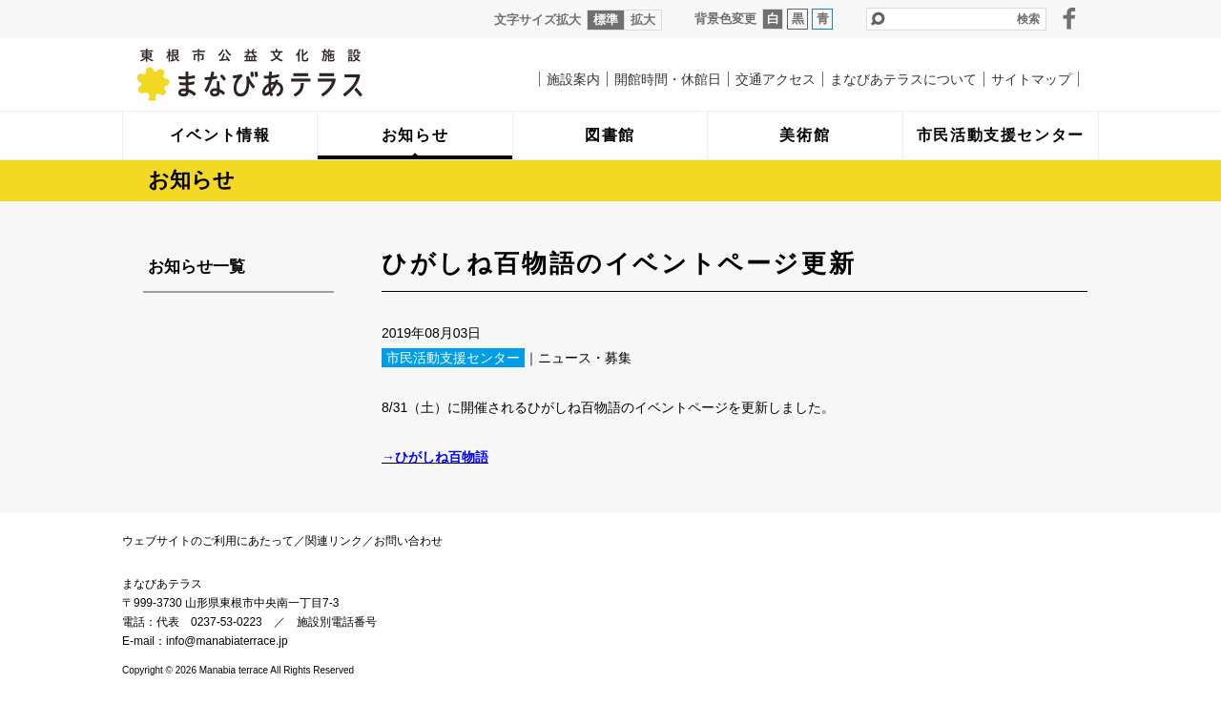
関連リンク (333, 541)
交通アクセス (775, 79)
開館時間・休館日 (667, 79)
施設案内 (573, 79)
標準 (605, 19)
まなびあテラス (289, 74)
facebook (1069, 18)
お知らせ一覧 (196, 267)
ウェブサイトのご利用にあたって (208, 541)
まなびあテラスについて (903, 79)
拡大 (643, 19)
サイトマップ (1031, 79)
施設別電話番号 (337, 622)
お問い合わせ (408, 541)
